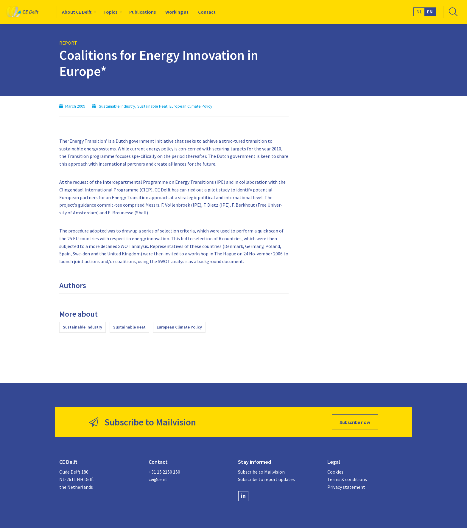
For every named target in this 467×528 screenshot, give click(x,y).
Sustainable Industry (82, 327)
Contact (207, 12)
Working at (177, 12)
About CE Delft (76, 12)
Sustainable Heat (129, 327)
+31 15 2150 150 (164, 472)
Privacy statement (346, 487)
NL (419, 12)
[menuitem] (78, 12)
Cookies (335, 472)
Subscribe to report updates (266, 479)
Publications (142, 12)
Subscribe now (355, 422)
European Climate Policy (179, 327)
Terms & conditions (347, 479)
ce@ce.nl (158, 479)
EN (430, 12)
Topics (110, 12)
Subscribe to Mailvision (261, 472)
